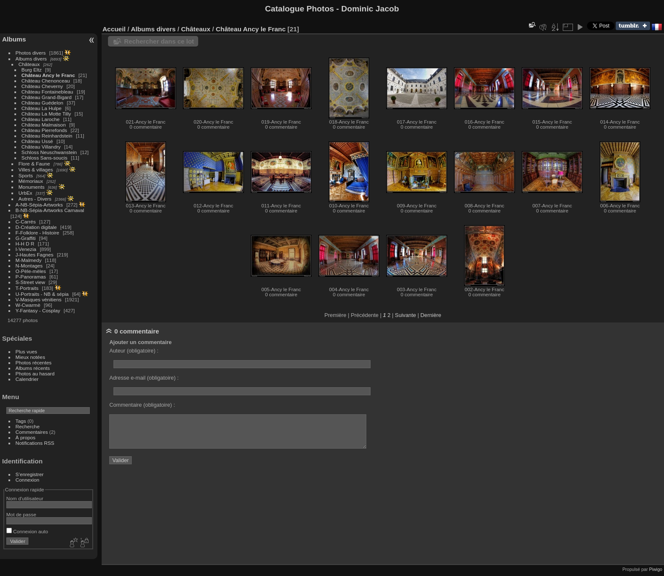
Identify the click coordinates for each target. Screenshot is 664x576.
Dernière (431, 315)
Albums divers (31, 58)
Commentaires (32, 432)
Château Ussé (37, 141)
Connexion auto (27, 531)
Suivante (405, 315)
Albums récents (33, 368)
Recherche (28, 426)
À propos (26, 437)
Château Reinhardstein (47, 135)
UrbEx (26, 193)
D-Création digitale (36, 227)
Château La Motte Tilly (46, 113)
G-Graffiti (26, 238)
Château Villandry (41, 146)
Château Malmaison (44, 124)
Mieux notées (30, 357)
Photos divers (31, 52)
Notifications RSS (35, 443)
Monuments (31, 187)
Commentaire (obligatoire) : (142, 405)
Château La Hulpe (42, 108)
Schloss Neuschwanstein (49, 152)
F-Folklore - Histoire (37, 232)
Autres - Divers (35, 198)
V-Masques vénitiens (39, 299)
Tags (21, 421)
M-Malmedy (29, 260)
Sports (26, 175)
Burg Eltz (32, 69)
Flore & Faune (34, 163)
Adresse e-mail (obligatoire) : (144, 378)
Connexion (27, 479)
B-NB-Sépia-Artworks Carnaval (50, 210)
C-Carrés (26, 221)
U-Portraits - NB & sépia (42, 294)
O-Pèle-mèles (31, 271)
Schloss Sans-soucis (45, 157)
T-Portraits (27, 288)
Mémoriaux (31, 181)
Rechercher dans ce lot (159, 41)
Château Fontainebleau (47, 91)
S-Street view (30, 282)
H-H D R (25, 243)
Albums (14, 39)
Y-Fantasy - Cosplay (38, 310)
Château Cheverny (42, 86)
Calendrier (27, 379)
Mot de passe (21, 514)
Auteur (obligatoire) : (133, 350)
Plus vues (26, 351)
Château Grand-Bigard (47, 97)
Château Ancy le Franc (48, 75)
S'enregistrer (30, 474)
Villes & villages (36, 169)
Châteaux (29, 64)
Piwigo (655, 569)
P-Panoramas (31, 276)
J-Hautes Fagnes (35, 254)
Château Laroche (41, 119)
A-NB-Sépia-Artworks (39, 204)
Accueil (114, 29)
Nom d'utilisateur (24, 498)
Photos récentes (34, 362)
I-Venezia (26, 249)
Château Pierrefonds (44, 130)
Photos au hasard (35, 373)
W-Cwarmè (28, 305)
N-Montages (29, 265)
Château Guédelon (43, 102)
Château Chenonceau (46, 80)
